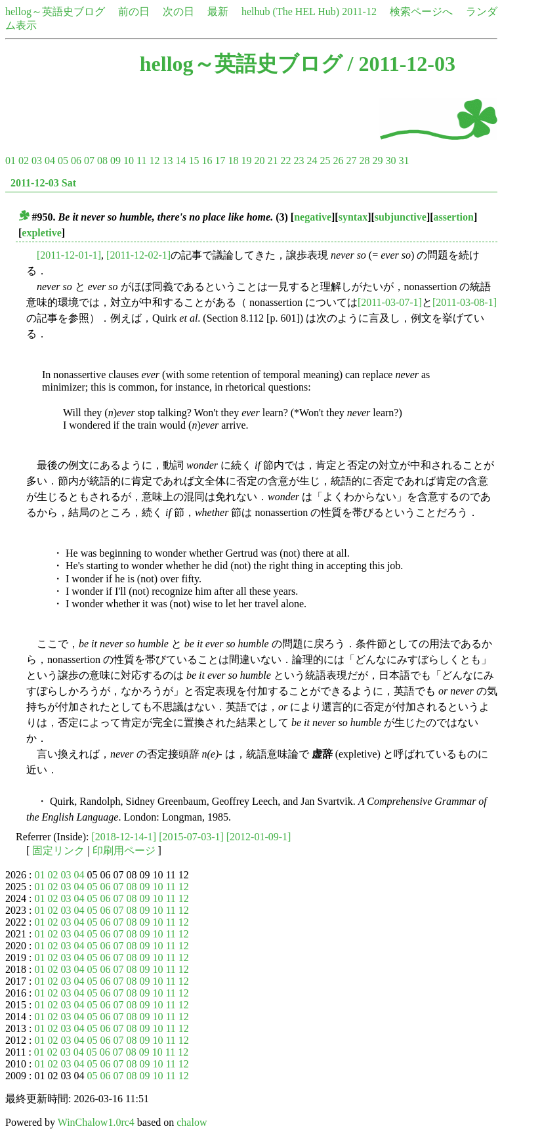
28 (364, 160)
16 (206, 160)
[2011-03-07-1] (390, 302)
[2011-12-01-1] (69, 255)
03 (36, 160)
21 (272, 160)
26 (338, 160)
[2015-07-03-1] (191, 836)
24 (311, 160)
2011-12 (359, 11)
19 (246, 160)
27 (351, 160)
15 (193, 160)
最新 (217, 11)
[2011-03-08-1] (464, 302)
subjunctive (401, 217)
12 (154, 160)
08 (102, 160)
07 (89, 160)
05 (63, 160)
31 (403, 160)
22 (285, 160)
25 (325, 160)
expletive (41, 232)
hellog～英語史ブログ (55, 11)
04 (50, 160)
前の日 (134, 11)
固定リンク (58, 850)
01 (10, 160)
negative (312, 217)
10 (128, 160)
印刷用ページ (124, 850)
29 (377, 160)
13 (167, 160)
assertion (454, 217)
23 (298, 160)
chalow (192, 1122)
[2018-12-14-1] (124, 836)
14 (180, 160)
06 (76, 160)
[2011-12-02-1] (138, 255)
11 (141, 160)
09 (115, 160)
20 (259, 160)
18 (233, 160)
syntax (353, 217)
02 (23, 160)
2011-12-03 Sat (43, 182)
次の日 (178, 11)
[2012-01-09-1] (258, 836)
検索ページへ (421, 11)
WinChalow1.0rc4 (96, 1122)
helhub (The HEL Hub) (290, 11)
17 (220, 160)
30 (390, 160)
